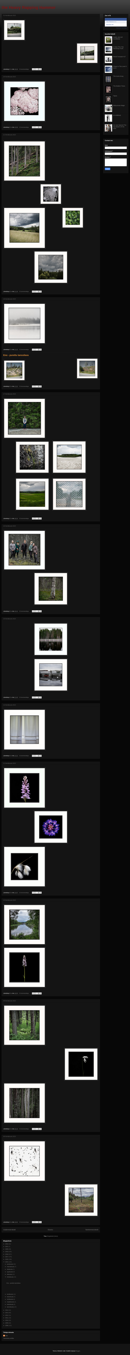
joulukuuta (10, 1264)
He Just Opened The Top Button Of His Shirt (119, 126)
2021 (7, 1246)
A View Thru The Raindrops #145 (118, 47)
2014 (7, 1310)
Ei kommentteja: (24, 69)
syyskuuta (10, 1272)
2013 (7, 1312)
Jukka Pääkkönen (110, 21)
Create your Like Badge (121, 27)
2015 (7, 1262)
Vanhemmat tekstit (91, 1230)
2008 (7, 1325)
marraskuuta (11, 1266)
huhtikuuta (10, 1299)
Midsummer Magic (119, 105)
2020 (7, 1249)
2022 (7, 1244)
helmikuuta (10, 1304)
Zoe (6, 1335)
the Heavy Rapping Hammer (29, 7)
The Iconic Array (118, 76)
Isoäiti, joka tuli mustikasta (118, 38)
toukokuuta (10, 1296)
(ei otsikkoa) (117, 115)
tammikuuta (10, 1307)
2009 (7, 1323)
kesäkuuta (10, 1294)
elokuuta (9, 1274)
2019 (7, 1251)
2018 (7, 1254)
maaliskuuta (10, 1302)
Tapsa (115, 96)
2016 (7, 1259)
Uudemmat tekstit (9, 1230)
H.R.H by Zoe (109, 24)
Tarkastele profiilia (8, 1338)
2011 (7, 1318)
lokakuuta (10, 1269)
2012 (7, 1315)
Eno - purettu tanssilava (16, 355)
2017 (7, 1256)
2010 (7, 1320)
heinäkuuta (10, 1277)
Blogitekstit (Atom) (52, 1236)
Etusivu (50, 1230)
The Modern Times (119, 86)
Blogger (78, 1351)
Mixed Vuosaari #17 (119, 56)
